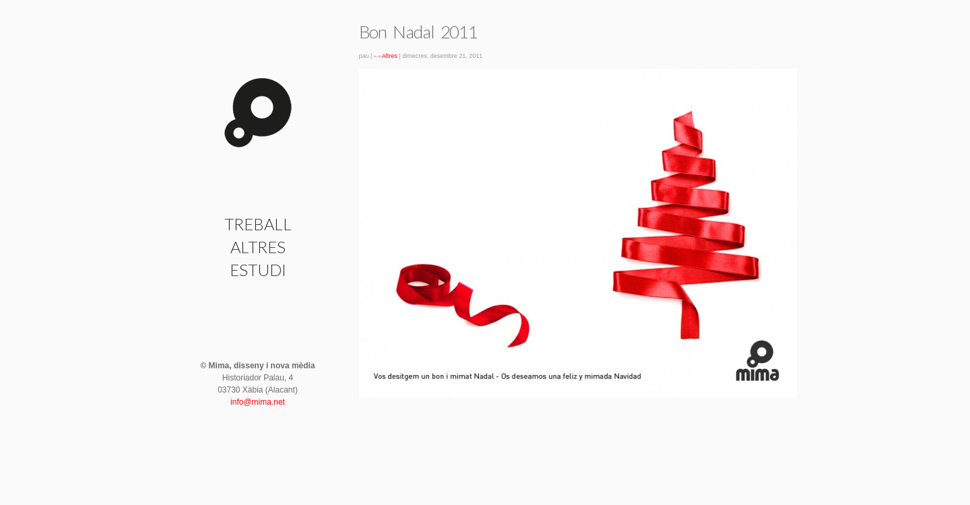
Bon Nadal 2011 (418, 31)
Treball (258, 224)
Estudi (258, 269)
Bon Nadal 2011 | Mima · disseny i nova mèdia (258, 113)
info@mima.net (257, 402)
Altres (258, 247)
